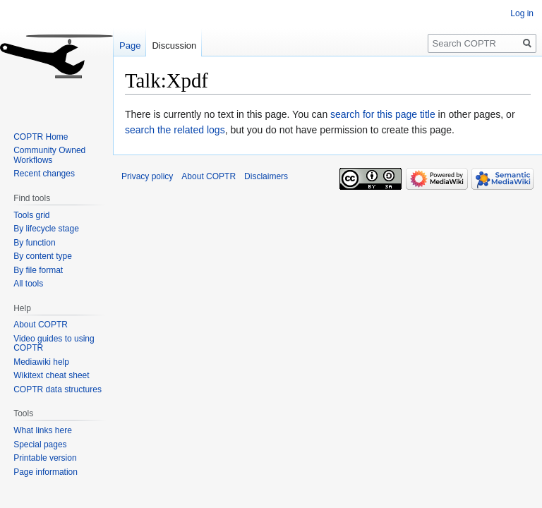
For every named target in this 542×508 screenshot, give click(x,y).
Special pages (39, 444)
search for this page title (382, 114)
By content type (42, 256)
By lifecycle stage (46, 229)
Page (129, 45)
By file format (38, 270)
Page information (45, 472)
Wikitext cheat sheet (51, 375)
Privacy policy (147, 176)
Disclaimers (266, 176)
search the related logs (175, 129)
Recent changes (44, 174)
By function (34, 243)
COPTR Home (40, 137)
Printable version (44, 458)
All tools (28, 284)
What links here (42, 430)
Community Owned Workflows (49, 155)
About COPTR (40, 324)
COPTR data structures (57, 389)
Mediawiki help (41, 362)
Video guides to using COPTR (54, 343)
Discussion (174, 45)
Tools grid (31, 215)
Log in (522, 13)
